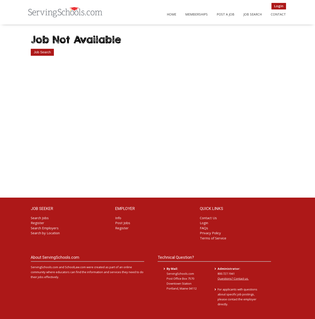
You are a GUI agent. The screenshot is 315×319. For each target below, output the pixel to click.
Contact (278, 14)
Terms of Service (213, 238)
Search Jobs (40, 218)
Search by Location (45, 233)
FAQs (204, 228)
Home (171, 14)
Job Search (252, 14)
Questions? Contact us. (233, 279)
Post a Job (225, 14)
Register (37, 223)
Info (118, 218)
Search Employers (45, 228)
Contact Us (208, 218)
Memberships (196, 14)
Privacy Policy (210, 233)
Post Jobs (122, 223)
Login (278, 6)
